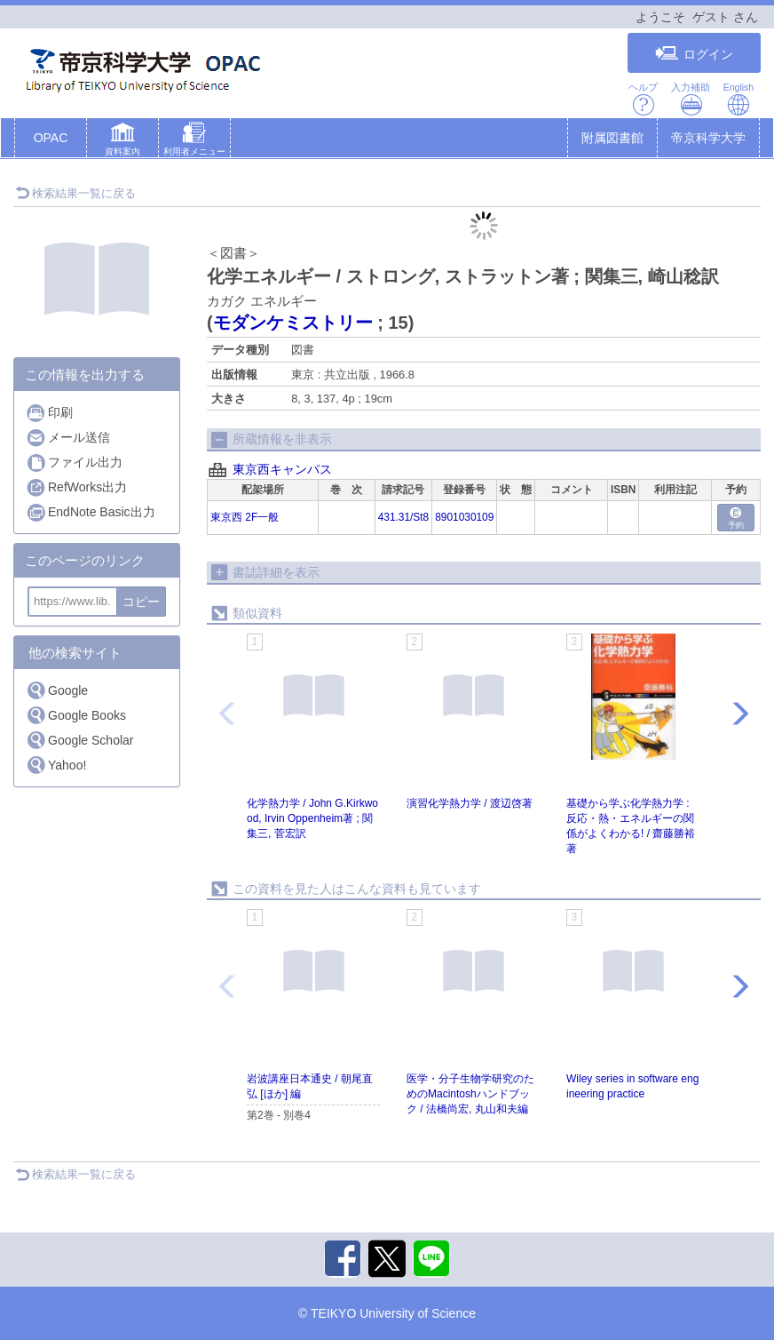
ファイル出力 (74, 462)
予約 (736, 518)
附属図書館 (612, 138)
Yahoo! (56, 764)
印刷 (49, 412)
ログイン (694, 54)
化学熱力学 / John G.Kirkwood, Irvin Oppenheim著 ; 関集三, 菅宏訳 (312, 818)
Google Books (76, 715)
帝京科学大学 (708, 138)
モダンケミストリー (293, 322)
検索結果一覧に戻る (75, 193)
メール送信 (68, 437)
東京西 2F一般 (244, 517)
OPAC (51, 138)
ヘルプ (643, 99)
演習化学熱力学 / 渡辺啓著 (470, 803)
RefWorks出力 (76, 487)
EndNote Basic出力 (90, 512)
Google (57, 690)
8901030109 (464, 517)
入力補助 (690, 99)
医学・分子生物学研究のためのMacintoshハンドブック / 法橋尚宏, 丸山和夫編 (470, 1094)
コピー (141, 601)
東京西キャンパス (282, 469)
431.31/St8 (404, 517)
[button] (122, 141)
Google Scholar (80, 739)
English (738, 99)
